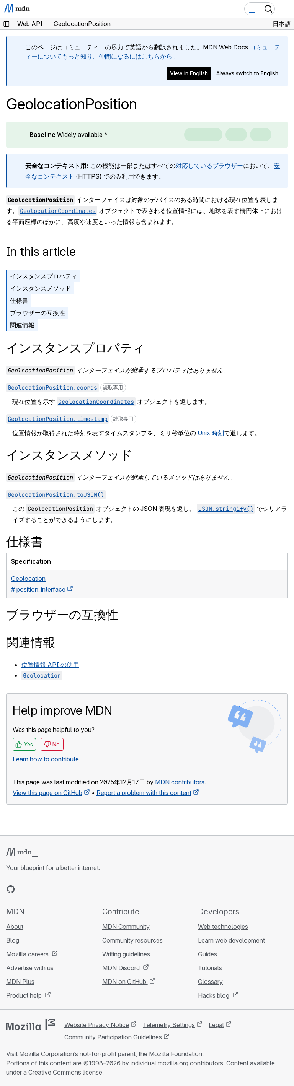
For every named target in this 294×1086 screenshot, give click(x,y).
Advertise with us (30, 968)
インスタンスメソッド (40, 288)
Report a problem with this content (143, 793)
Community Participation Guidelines (113, 1037)
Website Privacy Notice (96, 1025)
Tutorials (210, 968)
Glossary (210, 981)
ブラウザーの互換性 (37, 313)
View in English (189, 73)
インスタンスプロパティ (43, 276)
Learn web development (231, 940)
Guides (207, 954)
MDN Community (126, 926)
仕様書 (19, 300)
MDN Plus (20, 981)
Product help (24, 995)
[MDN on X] (38, 889)
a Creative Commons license (62, 1072)
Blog (12, 940)
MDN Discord (121, 968)
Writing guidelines (126, 954)
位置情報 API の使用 (50, 664)
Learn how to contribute (46, 759)
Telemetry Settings (169, 1025)
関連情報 (22, 325)
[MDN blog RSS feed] (65, 889)
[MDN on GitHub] (10, 889)
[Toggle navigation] (285, 9)
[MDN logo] (22, 852)
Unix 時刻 (211, 433)
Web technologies (223, 926)
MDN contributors (179, 782)
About (14, 926)
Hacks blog (214, 995)
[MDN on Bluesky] (24, 889)
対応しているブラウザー (209, 165)
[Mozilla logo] (30, 1024)
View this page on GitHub (47, 793)
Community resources (132, 940)
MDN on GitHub (125, 981)
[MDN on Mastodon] (52, 889)
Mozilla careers (28, 954)
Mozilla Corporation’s (48, 1054)
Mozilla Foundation (175, 1054)
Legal (216, 1025)
